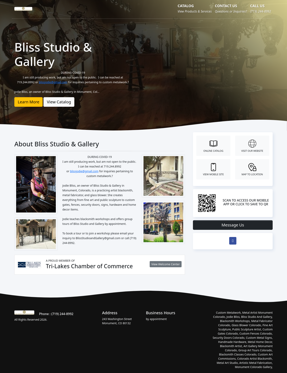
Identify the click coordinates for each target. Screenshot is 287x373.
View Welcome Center (165, 264)
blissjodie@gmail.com (53, 82)
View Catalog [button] (59, 102)
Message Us (233, 225)
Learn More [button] (28, 102)
